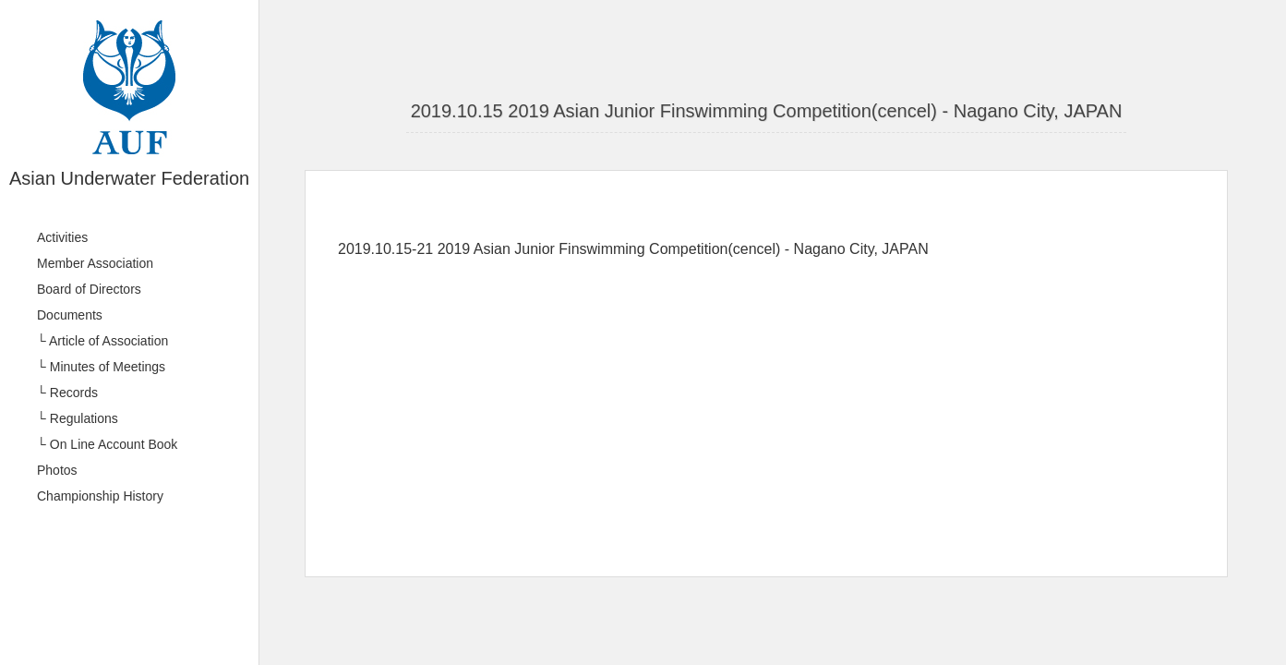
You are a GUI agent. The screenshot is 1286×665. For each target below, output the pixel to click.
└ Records (67, 392)
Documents (69, 315)
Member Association (95, 263)
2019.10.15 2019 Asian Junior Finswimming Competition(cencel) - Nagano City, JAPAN (767, 111)
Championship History (100, 496)
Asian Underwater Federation (129, 178)
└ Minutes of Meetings (101, 366)
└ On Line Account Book (107, 444)
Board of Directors (89, 289)
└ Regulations (77, 418)
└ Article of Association (102, 340)
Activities (62, 237)
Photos (57, 470)
